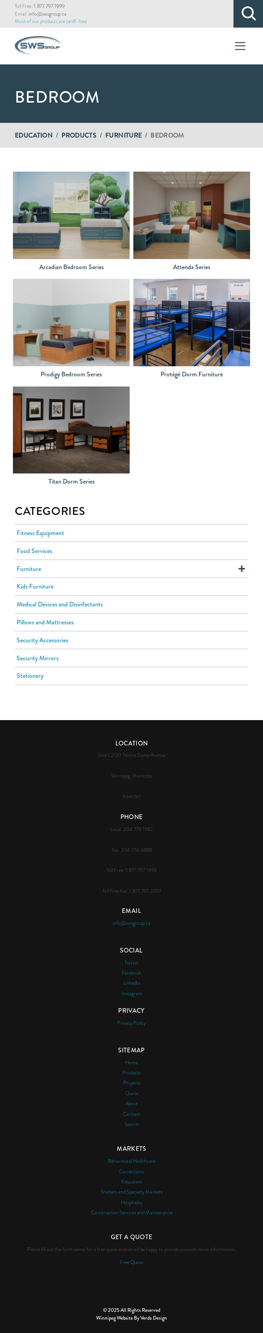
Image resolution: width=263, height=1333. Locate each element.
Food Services (34, 550)
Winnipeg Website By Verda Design (131, 1317)
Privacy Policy (131, 1023)
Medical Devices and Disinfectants (60, 604)
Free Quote (131, 1262)
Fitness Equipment (40, 532)
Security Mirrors (38, 658)
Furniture (123, 135)
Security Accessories (42, 640)
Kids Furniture (35, 586)
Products (78, 135)
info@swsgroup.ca (47, 13)
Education (34, 135)
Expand (241, 568)
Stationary (30, 675)
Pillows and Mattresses (45, 622)
